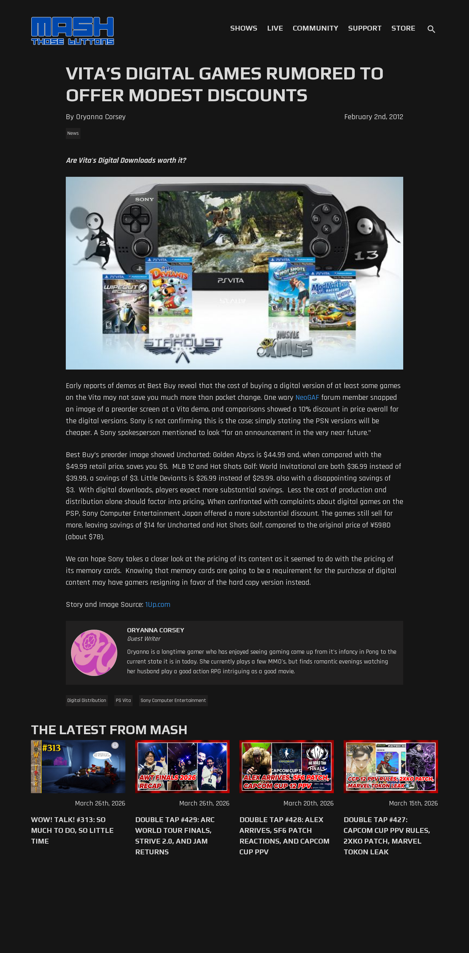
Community (315, 28)
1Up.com (157, 605)
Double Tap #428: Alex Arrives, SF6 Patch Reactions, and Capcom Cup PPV (284, 835)
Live (275, 28)
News (73, 133)
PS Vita (123, 700)
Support (365, 28)
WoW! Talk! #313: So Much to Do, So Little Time (72, 830)
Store (403, 28)
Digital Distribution (86, 700)
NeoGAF (307, 397)
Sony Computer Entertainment (173, 700)
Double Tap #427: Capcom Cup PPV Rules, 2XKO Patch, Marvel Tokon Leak (387, 835)
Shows (243, 28)
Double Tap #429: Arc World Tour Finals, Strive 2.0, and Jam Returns (175, 835)
